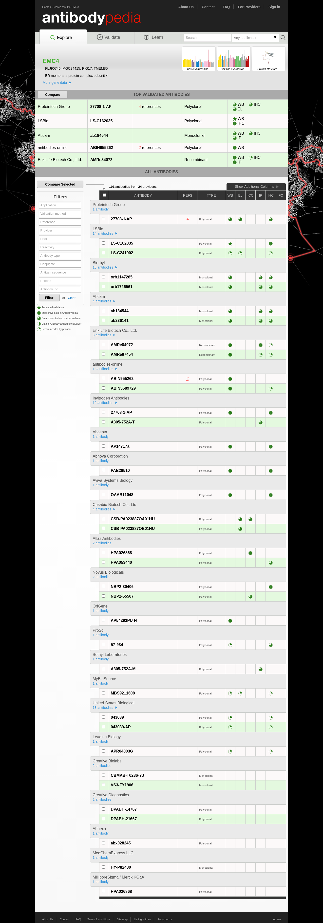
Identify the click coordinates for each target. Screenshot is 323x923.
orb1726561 (122, 287)
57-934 (117, 645)
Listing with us (142, 919)
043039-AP (121, 727)
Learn (153, 37)
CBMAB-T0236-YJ (127, 775)
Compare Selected (60, 184)
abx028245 (121, 843)
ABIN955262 (101, 148)
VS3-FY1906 (122, 785)
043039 (117, 717)
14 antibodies (103, 233)
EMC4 (75, 6)
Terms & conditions (98, 919)
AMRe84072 (101, 160)
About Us (186, 7)
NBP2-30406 (122, 587)
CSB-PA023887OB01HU (133, 528)
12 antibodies (103, 403)
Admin (277, 919)
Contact (208, 7)
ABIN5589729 (123, 388)
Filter (49, 298)
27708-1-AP (101, 107)
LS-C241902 (122, 253)
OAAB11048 (122, 495)
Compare (52, 95)
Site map (122, 919)
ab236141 (120, 320)
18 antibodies (103, 267)
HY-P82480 (121, 867)
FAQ (226, 7)
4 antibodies (102, 301)
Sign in (274, 7)
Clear (72, 298)
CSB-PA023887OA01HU (133, 519)
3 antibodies (102, 335)
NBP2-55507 (122, 596)
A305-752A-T (123, 422)
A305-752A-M (123, 669)
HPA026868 (121, 553)
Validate (108, 37)
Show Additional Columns (254, 187)
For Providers (249, 7)
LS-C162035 (101, 121)
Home (45, 6)
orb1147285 (122, 277)
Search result (61, 6)
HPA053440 (121, 562)
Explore (61, 38)
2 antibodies (102, 543)
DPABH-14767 (124, 809)
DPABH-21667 (124, 819)
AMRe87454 (122, 354)
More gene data (55, 82)
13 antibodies (103, 369)
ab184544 (99, 135)
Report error (164, 919)
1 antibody (101, 209)
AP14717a (120, 446)
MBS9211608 (123, 693)
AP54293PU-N (124, 620)
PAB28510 (120, 470)
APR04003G (122, 751)
